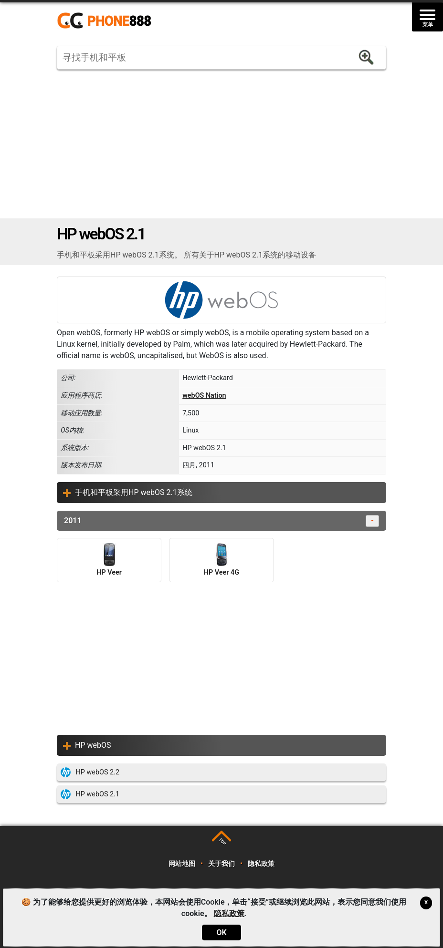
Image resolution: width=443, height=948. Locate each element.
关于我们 (221, 864)
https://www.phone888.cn (111, 21)
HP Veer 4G (221, 560)
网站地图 (182, 864)
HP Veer (109, 560)
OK (221, 932)
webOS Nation (204, 396)
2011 (221, 521)
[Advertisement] (221, 144)
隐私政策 (261, 864)
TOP (222, 841)
